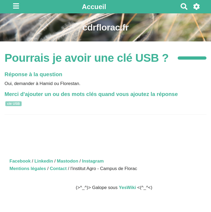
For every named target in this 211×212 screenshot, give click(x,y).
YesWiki (127, 187)
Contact (58, 168)
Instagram (93, 161)
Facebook (20, 161)
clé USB (13, 104)
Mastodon (67, 161)
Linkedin (43, 161)
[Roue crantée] (196, 6)
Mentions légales (28, 168)
